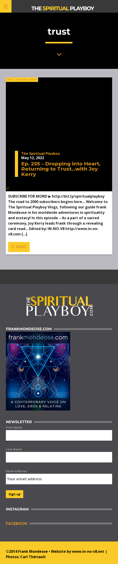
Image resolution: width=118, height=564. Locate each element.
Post (10, 79)
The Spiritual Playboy (40, 153)
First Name (14, 427)
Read (19, 247)
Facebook (16, 523)
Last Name (14, 449)
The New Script (26, 79)
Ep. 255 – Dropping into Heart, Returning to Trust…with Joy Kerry (60, 168)
